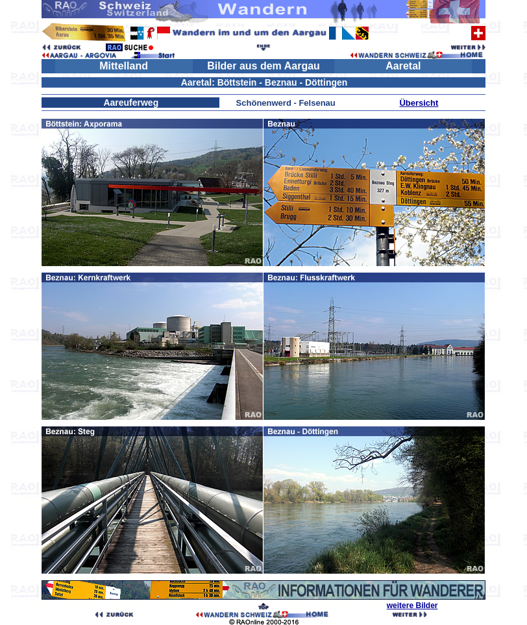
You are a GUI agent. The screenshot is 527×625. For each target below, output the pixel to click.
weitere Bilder (412, 605)
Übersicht (418, 103)
